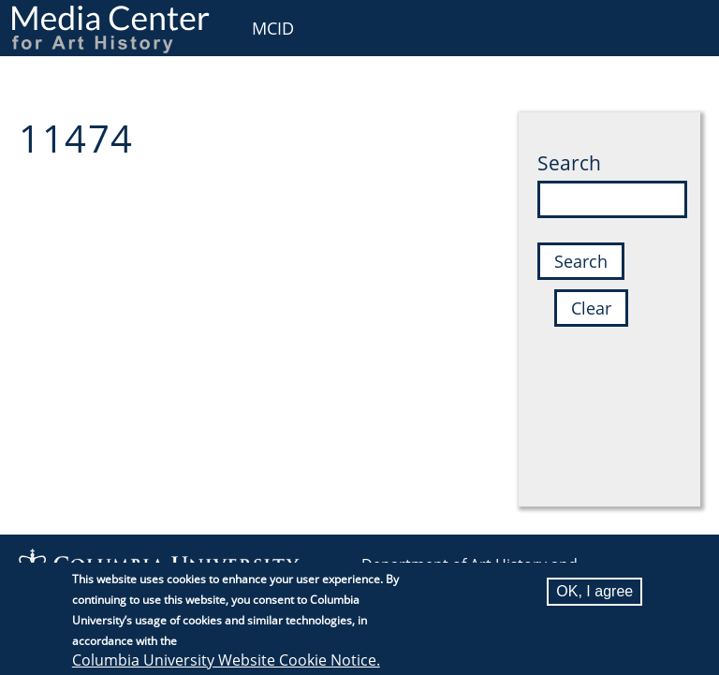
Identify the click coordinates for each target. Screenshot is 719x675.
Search (569, 163)
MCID (273, 28)
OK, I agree (594, 593)
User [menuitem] (684, 25)
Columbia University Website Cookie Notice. (226, 662)
